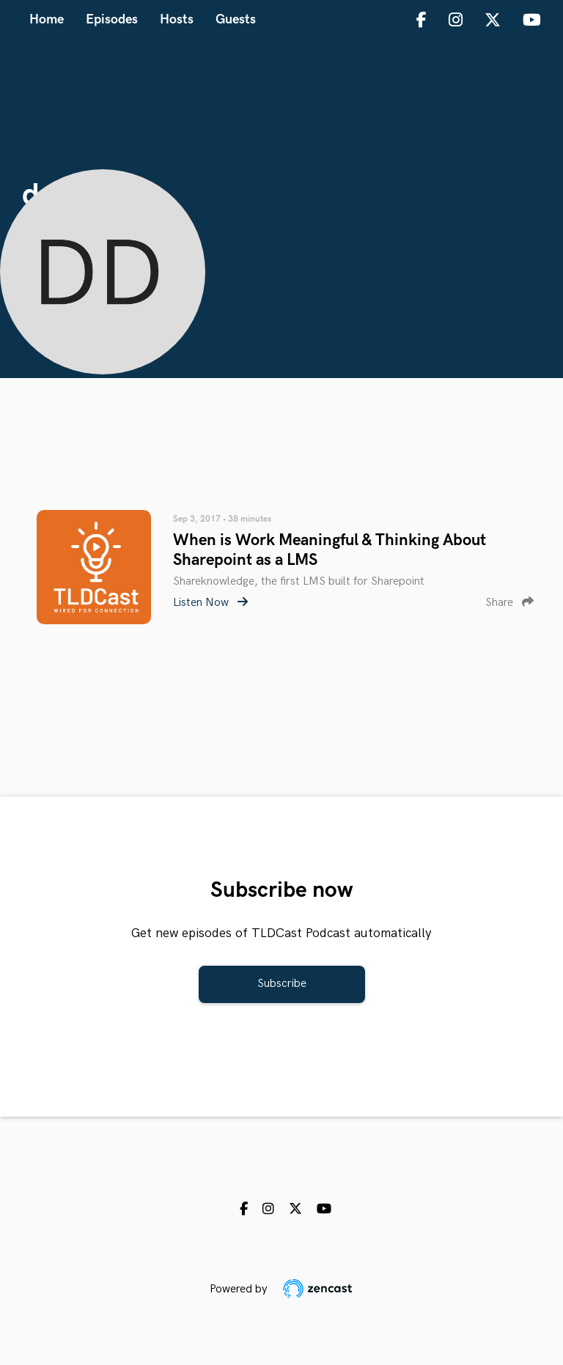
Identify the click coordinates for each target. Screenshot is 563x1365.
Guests (236, 19)
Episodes (112, 19)
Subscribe (281, 984)
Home (46, 19)
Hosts (177, 19)
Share (509, 603)
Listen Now (210, 603)
